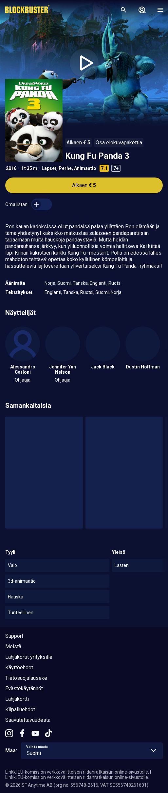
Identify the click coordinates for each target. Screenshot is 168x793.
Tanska (80, 283)
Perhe (65, 168)
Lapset (49, 168)
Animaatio (85, 168)
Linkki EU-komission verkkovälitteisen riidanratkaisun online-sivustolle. (77, 772)
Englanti (98, 283)
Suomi (64, 283)
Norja (50, 283)
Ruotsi (114, 283)
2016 (11, 168)
